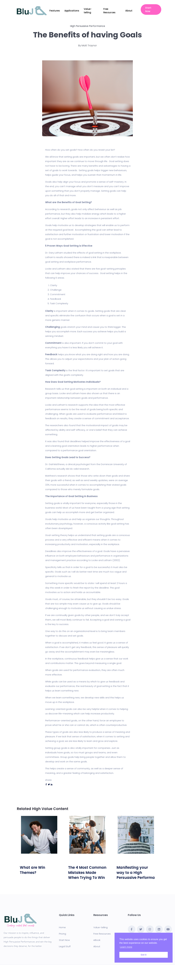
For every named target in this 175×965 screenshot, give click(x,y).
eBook (96, 940)
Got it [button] (143, 955)
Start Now (148, 9)
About (128, 10)
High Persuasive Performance (87, 26)
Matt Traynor (89, 45)
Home (62, 927)
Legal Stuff (65, 946)
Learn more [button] (126, 947)
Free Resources (109, 10)
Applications (71, 10)
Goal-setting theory (56, 535)
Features (54, 10)
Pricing (62, 933)
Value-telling (88, 10)
